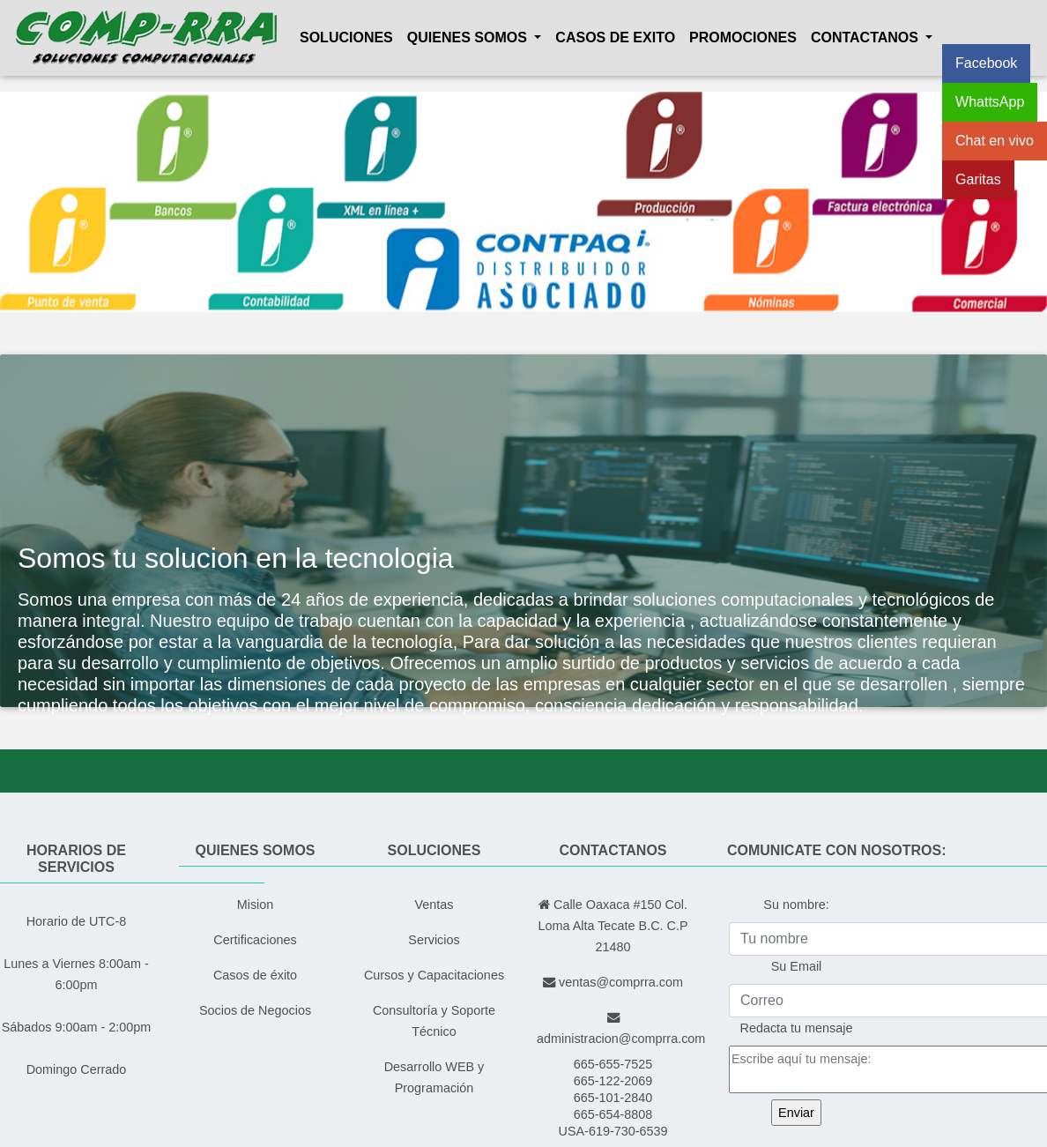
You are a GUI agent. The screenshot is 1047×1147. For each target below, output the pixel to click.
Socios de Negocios (255, 1010)
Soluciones (346, 37)
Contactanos (867, 37)
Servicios (433, 940)
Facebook (986, 63)
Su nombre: (795, 904)
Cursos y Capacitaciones (434, 975)
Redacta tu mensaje (796, 1028)
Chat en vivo (994, 140)
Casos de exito (615, 37)
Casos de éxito (255, 975)
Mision (255, 904)
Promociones (743, 37)
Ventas (433, 904)
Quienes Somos (469, 37)
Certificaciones (254, 940)
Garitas (978, 179)
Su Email (796, 966)
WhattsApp (989, 101)
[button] (78, 202)
